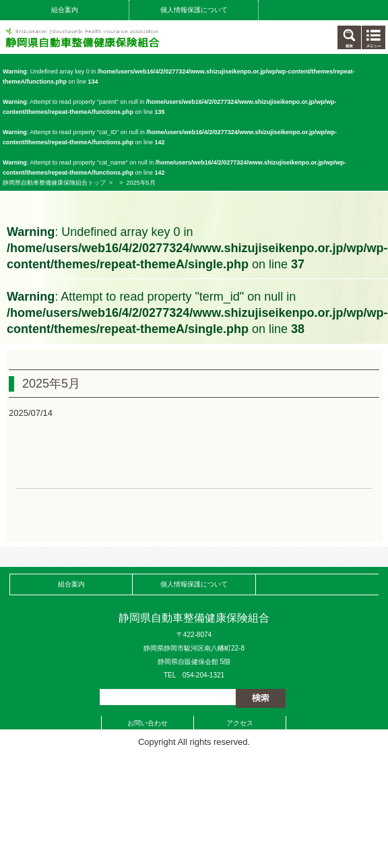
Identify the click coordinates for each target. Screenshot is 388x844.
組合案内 (64, 9)
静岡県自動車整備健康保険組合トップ (54, 182)
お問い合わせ (147, 723)
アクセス (239, 723)
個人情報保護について (194, 9)
